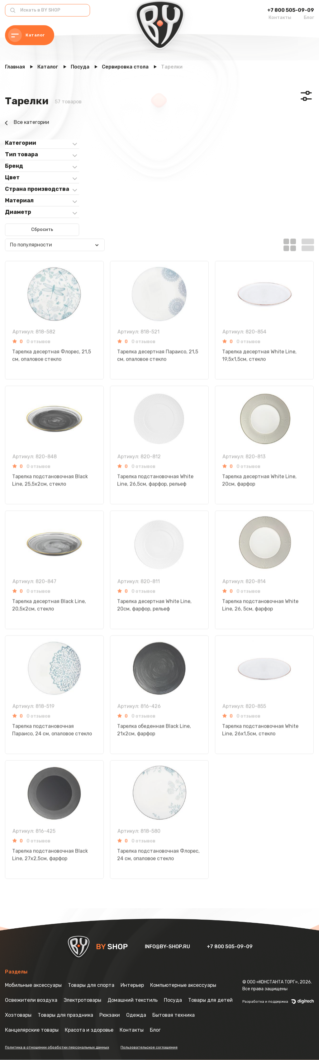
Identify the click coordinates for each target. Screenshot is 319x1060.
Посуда (173, 1000)
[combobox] (55, 223)
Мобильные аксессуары (33, 985)
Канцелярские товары (32, 1030)
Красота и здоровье (89, 1030)
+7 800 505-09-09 (290, 10)
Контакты (280, 17)
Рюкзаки (109, 1015)
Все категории (27, 123)
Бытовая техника (173, 1015)
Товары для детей (210, 1000)
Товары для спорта (91, 985)
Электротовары (82, 1000)
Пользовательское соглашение (149, 1047)
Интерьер (132, 985)
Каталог (26, 35)
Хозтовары (18, 1015)
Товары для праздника (65, 1015)
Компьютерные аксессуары (183, 985)
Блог (309, 17)
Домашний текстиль (132, 1000)
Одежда (136, 1015)
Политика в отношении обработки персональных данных (57, 1047)
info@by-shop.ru (168, 946)
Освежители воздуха (31, 1000)
